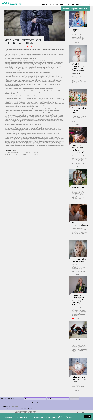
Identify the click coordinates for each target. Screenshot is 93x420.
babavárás (32, 154)
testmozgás (16, 154)
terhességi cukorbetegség (45, 75)
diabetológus (17, 152)
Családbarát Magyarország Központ (70, 4)
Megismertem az (11, 406)
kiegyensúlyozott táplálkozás (20, 127)
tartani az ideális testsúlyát (17, 129)
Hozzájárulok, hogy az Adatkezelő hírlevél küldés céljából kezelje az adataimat (18, 408)
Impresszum (88, 412)
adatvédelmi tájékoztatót (15, 406)
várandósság (24, 154)
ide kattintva (65, 417)
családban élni (9, 152)
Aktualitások (54, 4)
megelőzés (39, 154)
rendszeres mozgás (34, 127)
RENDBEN (87, 416)
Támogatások (44, 4)
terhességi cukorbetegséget (11, 115)
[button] (83, 4)
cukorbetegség (27, 152)
